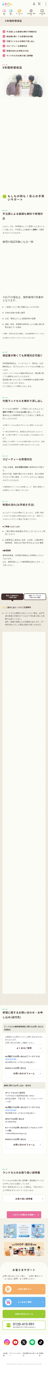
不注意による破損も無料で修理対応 (21, 31)
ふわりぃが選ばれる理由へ (24, 1214)
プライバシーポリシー (15, 1354)
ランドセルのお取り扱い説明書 (19, 55)
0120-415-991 (10, 1059)
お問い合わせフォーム (24, 1073)
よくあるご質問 (24, 1048)
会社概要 (5, 1354)
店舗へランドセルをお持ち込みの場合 (35, 596)
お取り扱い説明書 (24, 1198)
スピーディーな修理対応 (16, 46)
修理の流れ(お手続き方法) (17, 51)
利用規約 (41, 1354)
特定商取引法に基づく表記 (30, 1354)
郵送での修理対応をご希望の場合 (12, 596)
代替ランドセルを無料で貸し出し (20, 41)
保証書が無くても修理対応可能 (19, 36)
